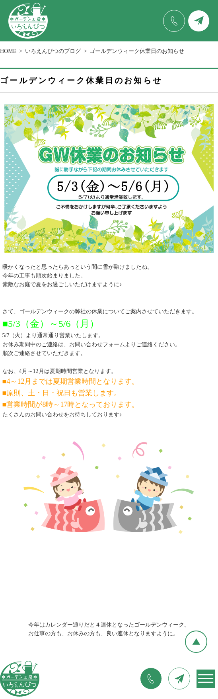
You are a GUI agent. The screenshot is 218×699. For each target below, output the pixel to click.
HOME (8, 51)
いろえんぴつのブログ (53, 51)
